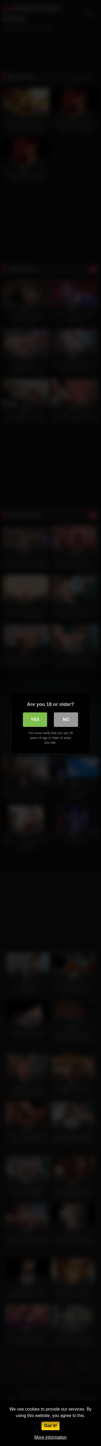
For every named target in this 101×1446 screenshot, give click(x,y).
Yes (35, 719)
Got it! (50, 1425)
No (66, 719)
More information (50, 1437)
